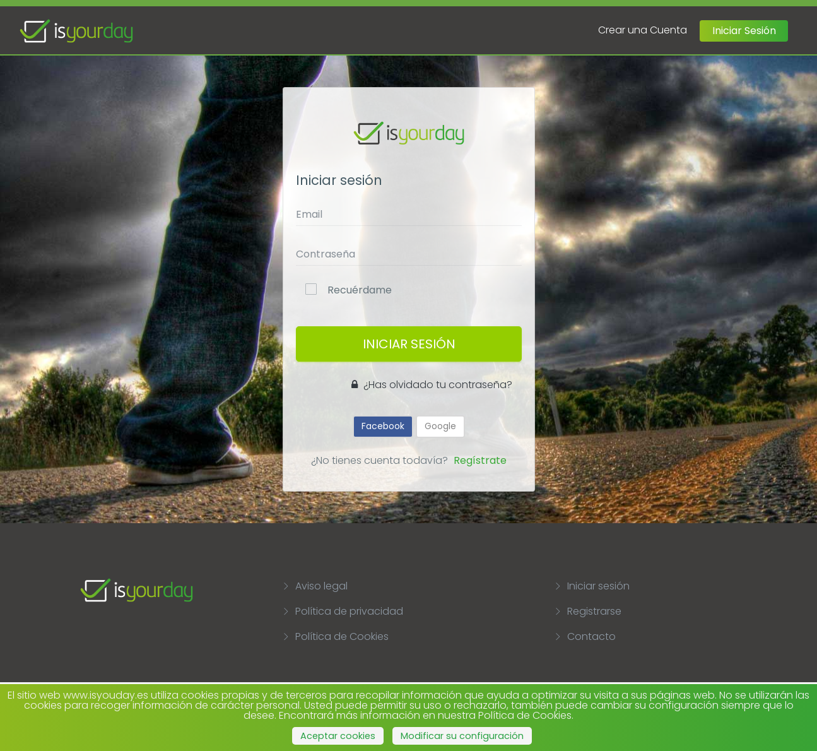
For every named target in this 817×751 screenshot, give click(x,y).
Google (440, 426)
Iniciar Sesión (744, 30)
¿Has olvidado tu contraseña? (431, 384)
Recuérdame (359, 290)
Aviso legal (315, 586)
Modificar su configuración (462, 736)
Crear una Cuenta (642, 30)
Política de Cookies (335, 636)
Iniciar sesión (592, 586)
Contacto (585, 636)
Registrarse (587, 611)
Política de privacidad (342, 611)
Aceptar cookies (337, 736)
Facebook (382, 426)
